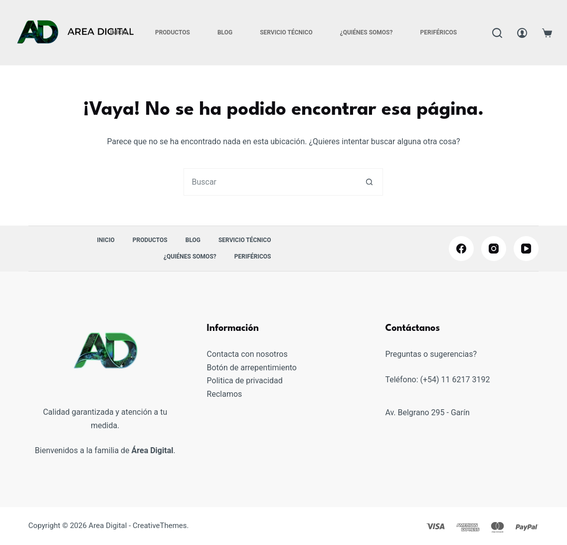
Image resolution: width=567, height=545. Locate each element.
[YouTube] (526, 248)
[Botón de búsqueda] (369, 182)
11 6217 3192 (465, 379)
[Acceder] (522, 33)
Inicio (119, 32)
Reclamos (224, 394)
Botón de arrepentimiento (252, 367)
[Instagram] (493, 248)
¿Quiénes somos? (366, 32)
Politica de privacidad (245, 380)
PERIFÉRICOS (438, 32)
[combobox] (270, 182)
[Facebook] (461, 248)
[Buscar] (497, 33)
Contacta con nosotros (247, 354)
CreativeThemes (160, 525)
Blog (224, 32)
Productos (172, 32)
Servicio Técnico (286, 32)
